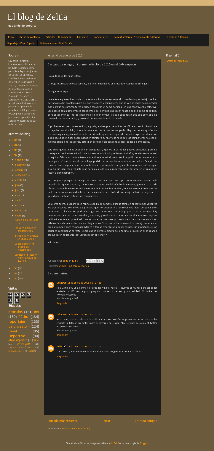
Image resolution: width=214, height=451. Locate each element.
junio (18, 190)
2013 (15, 278)
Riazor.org (82, 37)
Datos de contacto (30, 37)
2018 (15, 145)
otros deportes (81, 266)
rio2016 (31, 351)
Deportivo (16, 336)
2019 (15, 140)
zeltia (59, 346)
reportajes (17, 322)
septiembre (21, 175)
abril (17, 200)
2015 (15, 268)
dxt (70, 266)
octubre (19, 170)
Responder (62, 303)
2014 (15, 273)
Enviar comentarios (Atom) (76, 429)
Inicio (11, 37)
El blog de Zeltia (37, 17)
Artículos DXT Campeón (58, 37)
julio (17, 185)
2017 (15, 150)
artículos (63, 266)
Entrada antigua (146, 421)
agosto (19, 180)
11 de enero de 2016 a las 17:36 (84, 346)
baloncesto (17, 327)
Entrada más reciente (62, 421)
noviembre (21, 165)
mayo (18, 195)
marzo (19, 206)
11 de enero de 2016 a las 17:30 (84, 314)
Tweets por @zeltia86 (177, 61)
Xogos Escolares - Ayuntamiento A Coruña (137, 37)
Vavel (12, 331)
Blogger (143, 443)
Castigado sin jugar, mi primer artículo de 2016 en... (26, 258)
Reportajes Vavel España (21, 43)
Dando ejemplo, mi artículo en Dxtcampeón (24, 247)
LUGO (114, 443)
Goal (36, 340)
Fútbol (23, 317)
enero (18, 216)
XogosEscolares (15, 347)
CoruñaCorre (101, 37)
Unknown (61, 283)
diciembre (20, 160)
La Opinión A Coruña (177, 37)
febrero (19, 211)
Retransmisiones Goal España (56, 43)
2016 (15, 155)
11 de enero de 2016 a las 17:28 (84, 283)
